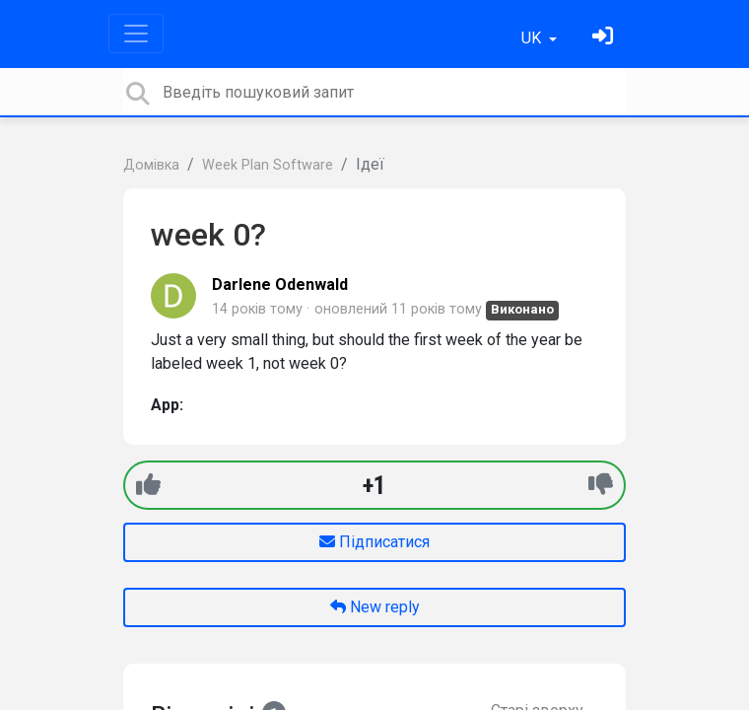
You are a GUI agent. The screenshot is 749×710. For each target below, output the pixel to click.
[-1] (600, 484)
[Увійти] (605, 38)
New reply (375, 607)
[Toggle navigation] (136, 33)
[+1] (148, 484)
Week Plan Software (267, 165)
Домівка (151, 165)
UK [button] (533, 38)
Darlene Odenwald (280, 284)
